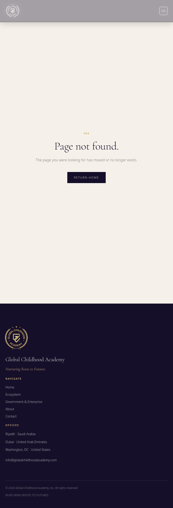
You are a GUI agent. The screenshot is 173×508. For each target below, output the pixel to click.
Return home (86, 177)
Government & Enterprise (23, 402)
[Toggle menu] (163, 11)
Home (9, 387)
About (9, 409)
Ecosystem (13, 394)
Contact (11, 416)
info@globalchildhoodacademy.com (31, 460)
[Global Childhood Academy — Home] (12, 11)
